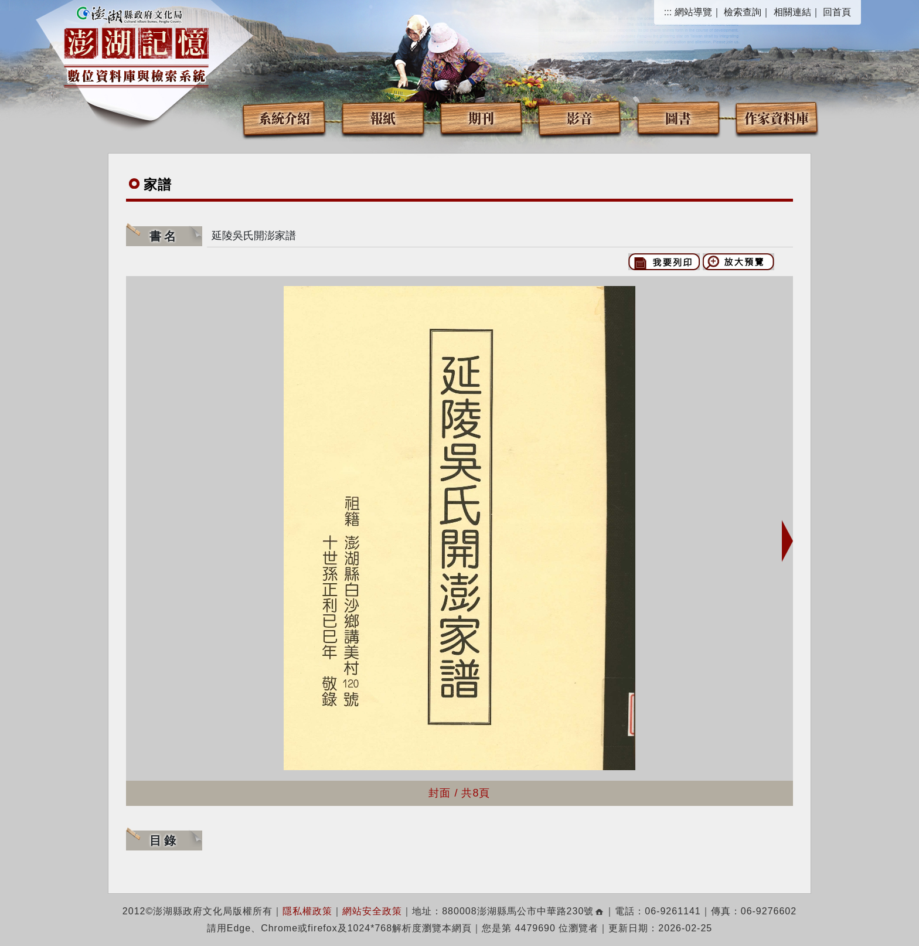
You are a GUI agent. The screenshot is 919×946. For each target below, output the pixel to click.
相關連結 (792, 12)
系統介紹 (284, 117)
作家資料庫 (776, 117)
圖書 (678, 117)
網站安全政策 (372, 911)
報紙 (383, 117)
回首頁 (837, 12)
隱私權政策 (307, 911)
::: (668, 12)
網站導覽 (693, 12)
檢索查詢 (742, 12)
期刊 (481, 117)
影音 (580, 117)
